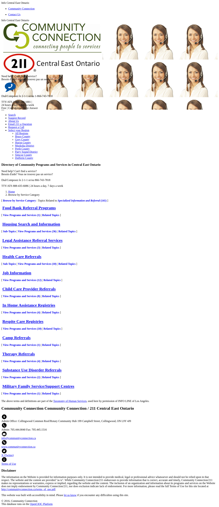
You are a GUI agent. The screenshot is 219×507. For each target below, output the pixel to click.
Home (11, 191)
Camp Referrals (16, 337)
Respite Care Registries (22, 321)
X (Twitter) (7, 455)
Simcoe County (23, 154)
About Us (13, 121)
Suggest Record (16, 117)
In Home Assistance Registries (28, 305)
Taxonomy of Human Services (70, 401)
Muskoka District (24, 145)
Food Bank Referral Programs (29, 208)
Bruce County (22, 136)
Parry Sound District (26, 151)
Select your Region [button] (18, 130)
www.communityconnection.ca (18, 446)
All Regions (21, 133)
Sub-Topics (9, 231)
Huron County (23, 142)
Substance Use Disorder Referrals (32, 370)
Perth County (22, 148)
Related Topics (50, 215)
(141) (82, 200)
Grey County (22, 139)
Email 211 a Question (20, 124)
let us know (70, 495)
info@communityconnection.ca (18, 438)
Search (12, 114)
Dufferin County (24, 158)
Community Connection (21, 8)
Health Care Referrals (21, 256)
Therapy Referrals (18, 354)
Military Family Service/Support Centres (38, 386)
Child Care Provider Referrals (29, 289)
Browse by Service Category (19, 200)
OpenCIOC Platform (41, 504)
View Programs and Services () (21, 215)
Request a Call (16, 127)
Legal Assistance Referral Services (32, 240)
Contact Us (14, 14)
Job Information (16, 273)
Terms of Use (8, 463)
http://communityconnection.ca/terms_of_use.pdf (28, 489)
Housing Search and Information (31, 224)
